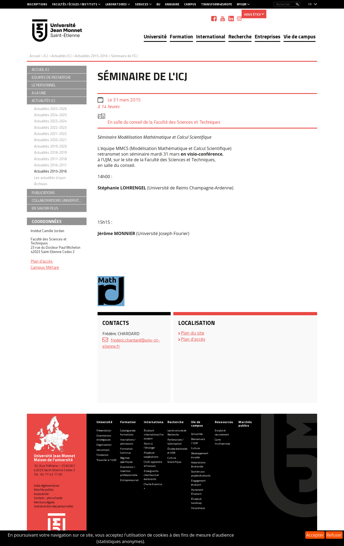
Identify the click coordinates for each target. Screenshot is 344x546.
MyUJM (241, 4)
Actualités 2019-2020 (50, 146)
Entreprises (267, 36)
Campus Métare (45, 267)
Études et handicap (196, 501)
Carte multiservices (222, 442)
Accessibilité (41, 494)
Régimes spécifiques (126, 460)
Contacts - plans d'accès (48, 498)
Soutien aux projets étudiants (200, 474)
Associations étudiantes (198, 464)
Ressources (224, 422)
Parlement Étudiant (197, 492)
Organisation (104, 445)
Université (155, 36)
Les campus (102, 450)
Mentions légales (44, 502)
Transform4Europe (216, 4)
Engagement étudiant (198, 483)
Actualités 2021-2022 (50, 133)
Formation (181, 36)
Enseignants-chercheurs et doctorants (151, 475)
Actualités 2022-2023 (50, 127)
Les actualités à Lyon (50, 177)
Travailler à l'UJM (106, 460)
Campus (190, 4)
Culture (195, 448)
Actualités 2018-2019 (50, 152)
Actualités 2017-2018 (50, 159)
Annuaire (172, 4)
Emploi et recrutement (222, 432)
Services (141, 4)
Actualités (197, 434)
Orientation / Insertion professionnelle (128, 471)
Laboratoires (116, 4)
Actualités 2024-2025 (50, 115)
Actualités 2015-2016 (50, 171)
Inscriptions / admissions (127, 442)
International (210, 36)
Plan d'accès (193, 339)
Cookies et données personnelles (53, 506)
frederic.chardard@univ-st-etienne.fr (131, 343)
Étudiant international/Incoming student (157, 434)
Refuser (334, 535)
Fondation (102, 455)
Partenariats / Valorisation (175, 442)
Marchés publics (43, 490)
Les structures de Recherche (176, 432)
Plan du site (192, 333)
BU (158, 4)
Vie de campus (300, 36)
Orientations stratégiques (103, 438)
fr (310, 4)
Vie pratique (198, 508)
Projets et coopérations (151, 455)
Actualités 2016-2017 (50, 165)
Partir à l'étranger (149, 446)
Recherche (240, 36)
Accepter (315, 535)
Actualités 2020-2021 (50, 139)
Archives (40, 183)
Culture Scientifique (174, 460)
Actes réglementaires (46, 485)
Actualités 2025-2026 (50, 108)
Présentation (103, 430)
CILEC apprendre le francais (153, 464)
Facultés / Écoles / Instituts (74, 4)
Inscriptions (37, 4)
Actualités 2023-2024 (50, 121)
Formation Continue (126, 451)
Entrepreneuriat (129, 480)
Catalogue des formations (127, 432)
